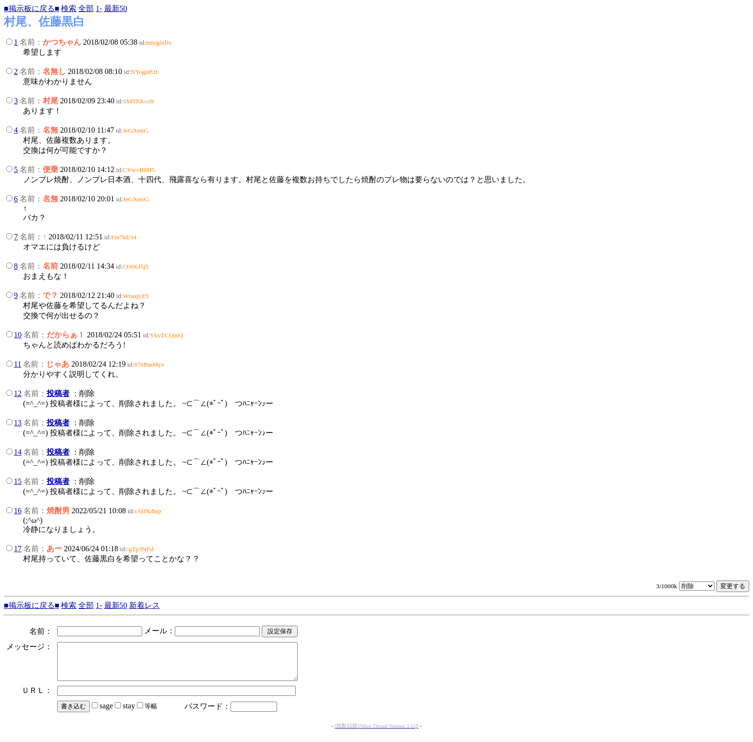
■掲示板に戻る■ (31, 8)
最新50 (115, 8)
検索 (68, 8)
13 (18, 423)
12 (18, 393)
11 (17, 364)
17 (18, 548)
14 (18, 452)
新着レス (144, 605)
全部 (86, 8)
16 (18, 511)
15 (18, 481)
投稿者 (58, 393)
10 (18, 335)
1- (99, 8)
